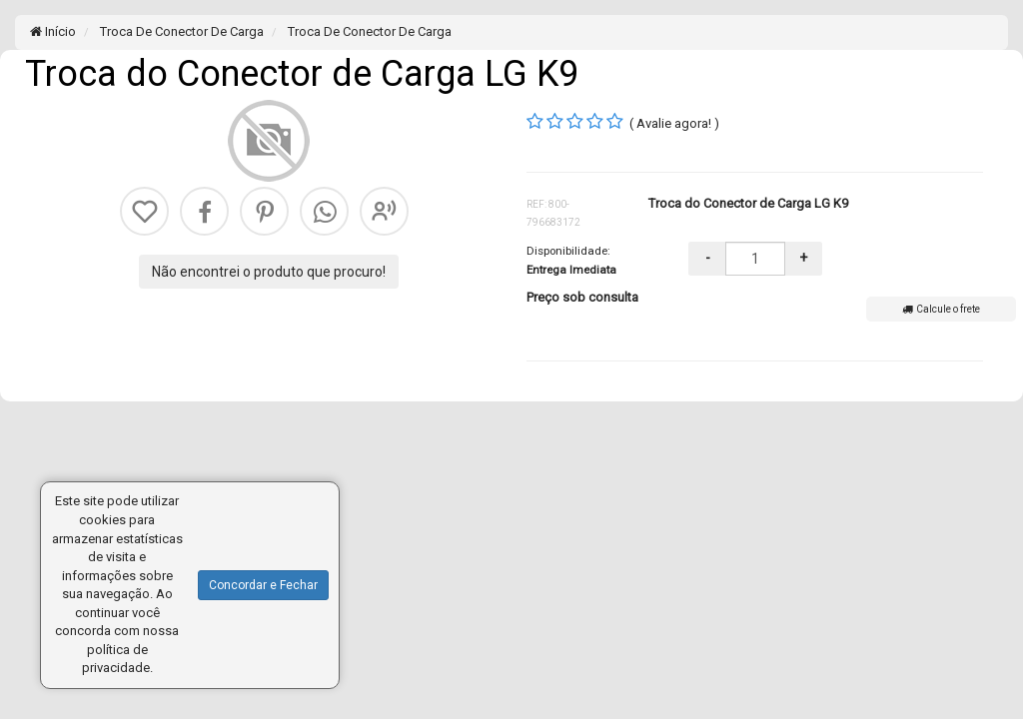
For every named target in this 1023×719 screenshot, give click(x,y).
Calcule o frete (941, 309)
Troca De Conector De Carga (180, 31)
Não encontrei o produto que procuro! (269, 272)
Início (53, 31)
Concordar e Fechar (263, 585)
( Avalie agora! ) (674, 123)
